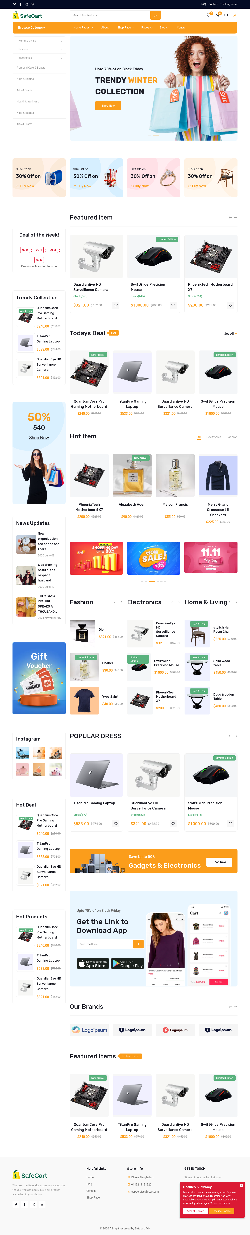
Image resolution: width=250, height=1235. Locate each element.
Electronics (25, 57)
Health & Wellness (28, 101)
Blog (162, 27)
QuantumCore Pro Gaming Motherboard (47, 313)
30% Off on (28, 176)
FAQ (203, 4)
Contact (213, 4)
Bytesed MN (142, 1228)
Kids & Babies (25, 79)
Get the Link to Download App (102, 926)
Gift (39, 660)
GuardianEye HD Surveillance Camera (49, 364)
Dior (102, 663)
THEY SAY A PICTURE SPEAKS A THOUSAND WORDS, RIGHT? (50, 606)
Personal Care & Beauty (31, 67)
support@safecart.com (143, 1191)
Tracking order (229, 4)
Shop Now (91, 105)
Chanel (107, 697)
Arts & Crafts (24, 90)
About (105, 27)
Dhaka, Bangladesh (140, 1177)
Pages (145, 27)
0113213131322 (139, 1184)
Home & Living (27, 40)
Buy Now (27, 186)
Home (90, 1177)
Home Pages (82, 27)
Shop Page (124, 27)
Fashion (23, 49)
